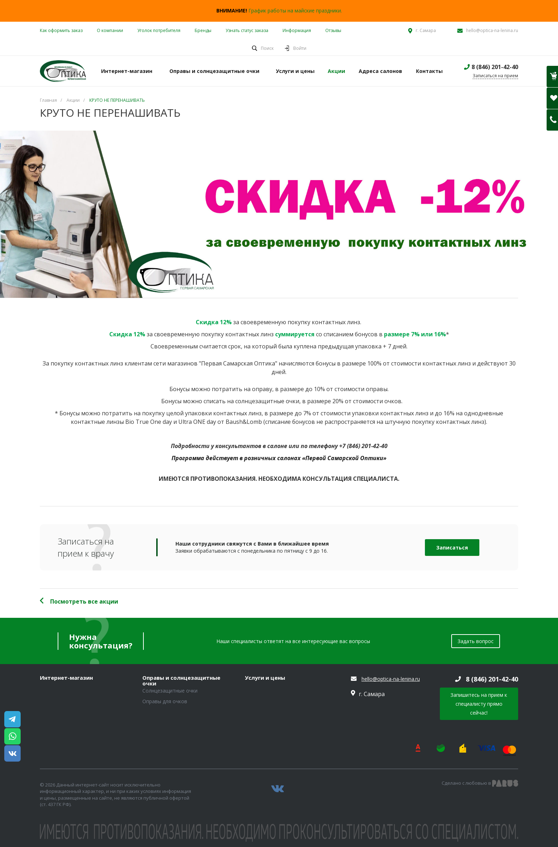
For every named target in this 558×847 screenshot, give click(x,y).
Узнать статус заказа (247, 30)
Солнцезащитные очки (170, 690)
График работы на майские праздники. (295, 10)
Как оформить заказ (61, 30)
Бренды (203, 30)
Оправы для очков (164, 701)
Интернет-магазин (66, 678)
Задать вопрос (476, 641)
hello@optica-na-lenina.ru (492, 30)
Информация (297, 30)
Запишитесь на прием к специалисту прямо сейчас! (479, 703)
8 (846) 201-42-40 (495, 67)
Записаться (452, 547)
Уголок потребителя (158, 30)
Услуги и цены (265, 678)
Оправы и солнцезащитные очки (181, 680)
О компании (110, 30)
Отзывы (333, 30)
